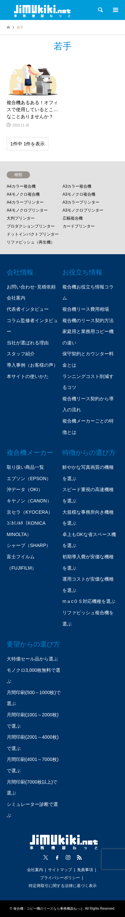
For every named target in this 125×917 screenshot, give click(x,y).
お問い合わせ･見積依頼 (31, 286)
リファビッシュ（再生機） (31, 242)
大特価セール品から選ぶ (32, 658)
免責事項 (85, 869)
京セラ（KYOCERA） (30, 512)
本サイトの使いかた (28, 376)
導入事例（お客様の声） (32, 365)
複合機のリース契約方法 (88, 320)
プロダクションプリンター (31, 226)
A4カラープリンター (25, 202)
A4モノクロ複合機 (23, 194)
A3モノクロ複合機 (79, 194)
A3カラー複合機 (77, 186)
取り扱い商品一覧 (25, 467)
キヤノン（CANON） (29, 500)
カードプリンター (79, 226)
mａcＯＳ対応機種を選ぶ (88, 601)
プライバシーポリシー (60, 877)
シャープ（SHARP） (29, 545)
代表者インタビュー (28, 309)
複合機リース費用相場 (85, 309)
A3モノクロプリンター (83, 210)
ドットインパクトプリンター (33, 234)
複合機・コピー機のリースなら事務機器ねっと (48, 908)
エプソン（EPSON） (29, 478)
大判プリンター (21, 218)
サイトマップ (60, 869)
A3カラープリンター (81, 202)
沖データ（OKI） (25, 489)
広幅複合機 (73, 218)
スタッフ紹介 (21, 353)
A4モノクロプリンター (27, 210)
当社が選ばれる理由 (28, 342)
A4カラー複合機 (21, 186)
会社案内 (16, 297)
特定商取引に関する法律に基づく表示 (63, 885)
